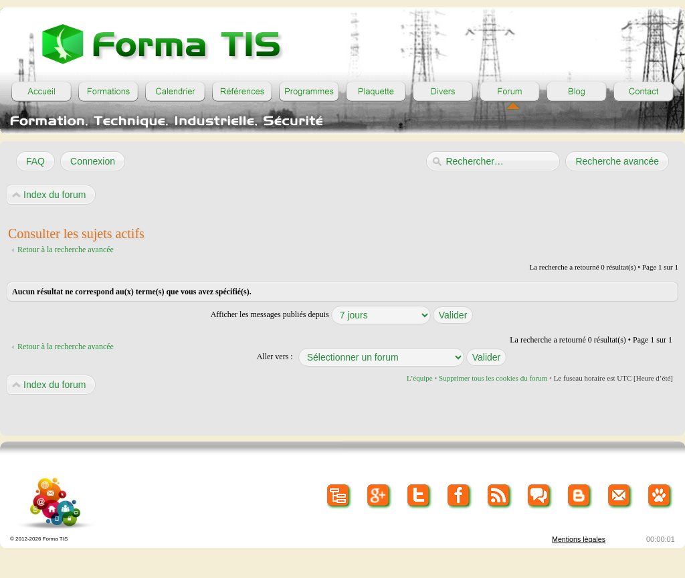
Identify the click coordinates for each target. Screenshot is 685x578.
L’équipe (420, 378)
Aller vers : (275, 356)
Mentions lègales (578, 539)
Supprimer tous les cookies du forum (493, 378)
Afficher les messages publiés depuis (342, 314)
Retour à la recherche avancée (65, 249)
